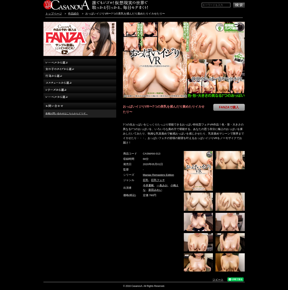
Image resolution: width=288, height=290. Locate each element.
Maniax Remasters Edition (158, 174)
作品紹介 (73, 13)
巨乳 (145, 180)
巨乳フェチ (158, 180)
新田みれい (155, 189)
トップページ (53, 13)
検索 (239, 5)
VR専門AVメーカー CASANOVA (66, 5)
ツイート (218, 279)
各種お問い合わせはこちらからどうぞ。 (66, 113)
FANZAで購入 (229, 107)
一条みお (162, 185)
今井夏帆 (148, 185)
